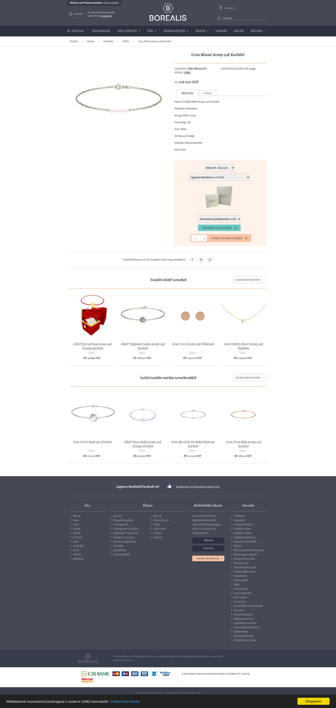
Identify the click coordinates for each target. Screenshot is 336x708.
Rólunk (256, 30)
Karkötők (108, 41)
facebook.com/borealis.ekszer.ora (198, 486)
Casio (76, 520)
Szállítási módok (243, 533)
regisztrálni (106, 16)
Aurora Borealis (243, 593)
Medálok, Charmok (123, 537)
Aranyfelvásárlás (243, 614)
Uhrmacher (240, 597)
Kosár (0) (230, 8)
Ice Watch (78, 545)
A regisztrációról (243, 524)
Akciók (239, 30)
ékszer (200, 30)
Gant (75, 541)
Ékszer (90, 41)
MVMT (77, 554)
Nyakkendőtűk (121, 554)
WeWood (78, 558)
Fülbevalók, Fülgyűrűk (125, 533)
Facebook (192, 259)
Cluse (76, 524)
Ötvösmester (241, 580)
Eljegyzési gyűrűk (123, 520)
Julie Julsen (159, 528)
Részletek (188, 93)
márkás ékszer (174, 30)
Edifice (76, 533)
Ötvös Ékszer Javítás (245, 640)
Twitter (201, 259)
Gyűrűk (117, 515)
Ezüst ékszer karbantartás (248, 605)
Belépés (78, 13)
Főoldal (78, 30)
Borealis (168, 12)
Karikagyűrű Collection (126, 528)
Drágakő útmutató (244, 558)
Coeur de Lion (161, 520)
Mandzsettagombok (124, 541)
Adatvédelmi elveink (245, 623)
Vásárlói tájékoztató (245, 567)
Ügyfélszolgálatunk (245, 537)
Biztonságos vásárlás (245, 554)
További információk (124, 701)
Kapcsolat (239, 520)
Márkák (221, 30)
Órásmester (240, 575)
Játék (236, 584)
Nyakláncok (119, 550)
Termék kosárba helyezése (227, 238)
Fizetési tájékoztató (244, 571)
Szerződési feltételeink (246, 627)
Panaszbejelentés (243, 635)
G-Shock (77, 537)
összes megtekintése (248, 279)
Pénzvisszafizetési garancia (249, 550)
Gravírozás (240, 601)
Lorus (76, 550)
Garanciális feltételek (245, 541)
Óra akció (239, 610)
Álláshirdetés (241, 631)
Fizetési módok (242, 528)
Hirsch (76, 528)
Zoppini (157, 537)
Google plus (210, 259)
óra (150, 30)
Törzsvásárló (241, 588)
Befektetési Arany (244, 618)
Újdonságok (101, 30)
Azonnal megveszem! (217, 228)
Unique (157, 533)
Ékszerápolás (241, 563)
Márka (207, 93)
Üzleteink (239, 515)
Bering (77, 515)
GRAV (126, 41)
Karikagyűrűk (120, 524)
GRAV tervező (127, 30)
